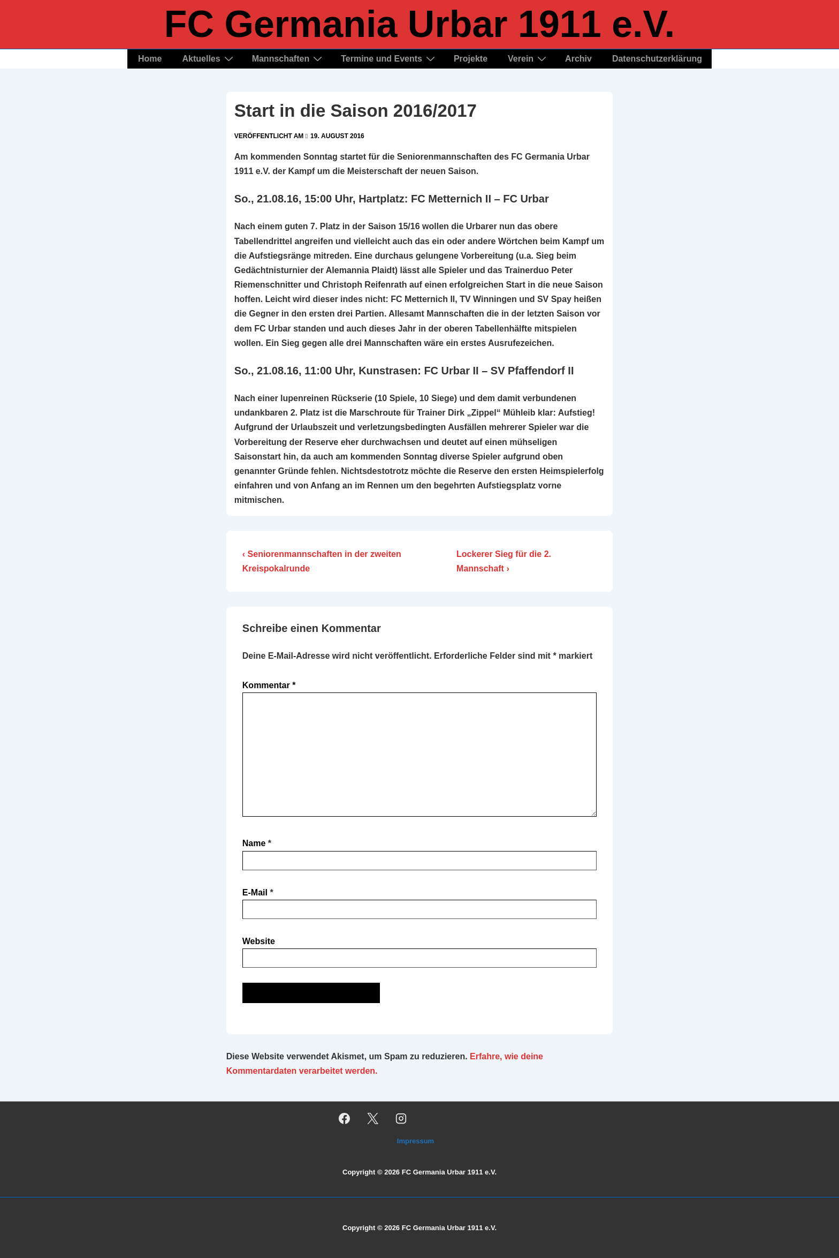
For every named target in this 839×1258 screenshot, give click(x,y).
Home (150, 58)
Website (258, 941)
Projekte (470, 58)
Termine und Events (389, 58)
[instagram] (401, 1118)
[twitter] (373, 1118)
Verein (528, 58)
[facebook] (344, 1118)
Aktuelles (208, 58)
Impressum (415, 1141)
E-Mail (255, 892)
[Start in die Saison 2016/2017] (337, 136)
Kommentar (269, 685)
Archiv (578, 58)
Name (254, 843)
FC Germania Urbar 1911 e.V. (419, 24)
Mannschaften (288, 58)
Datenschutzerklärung (657, 58)
